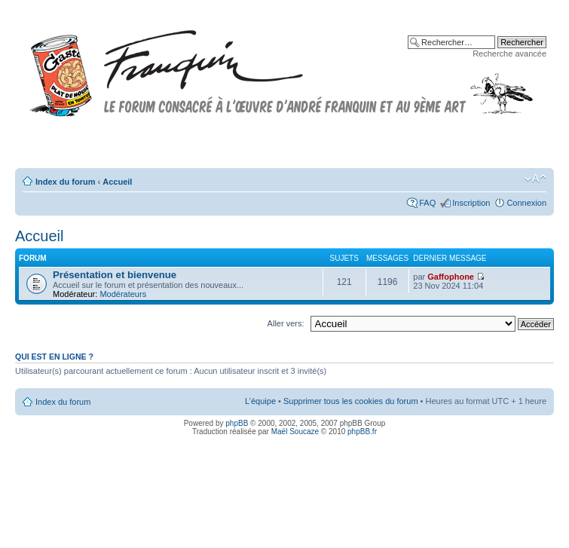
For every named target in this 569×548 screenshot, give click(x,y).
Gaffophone (450, 276)
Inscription (471, 202)
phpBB (236, 423)
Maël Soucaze (295, 431)
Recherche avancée (509, 53)
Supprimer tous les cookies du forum (350, 401)
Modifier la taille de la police (535, 178)
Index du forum (65, 181)
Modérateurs (122, 293)
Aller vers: (286, 323)
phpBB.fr (362, 431)
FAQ (427, 202)
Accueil (117, 181)
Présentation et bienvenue (114, 274)
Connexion (526, 202)
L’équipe (260, 401)
